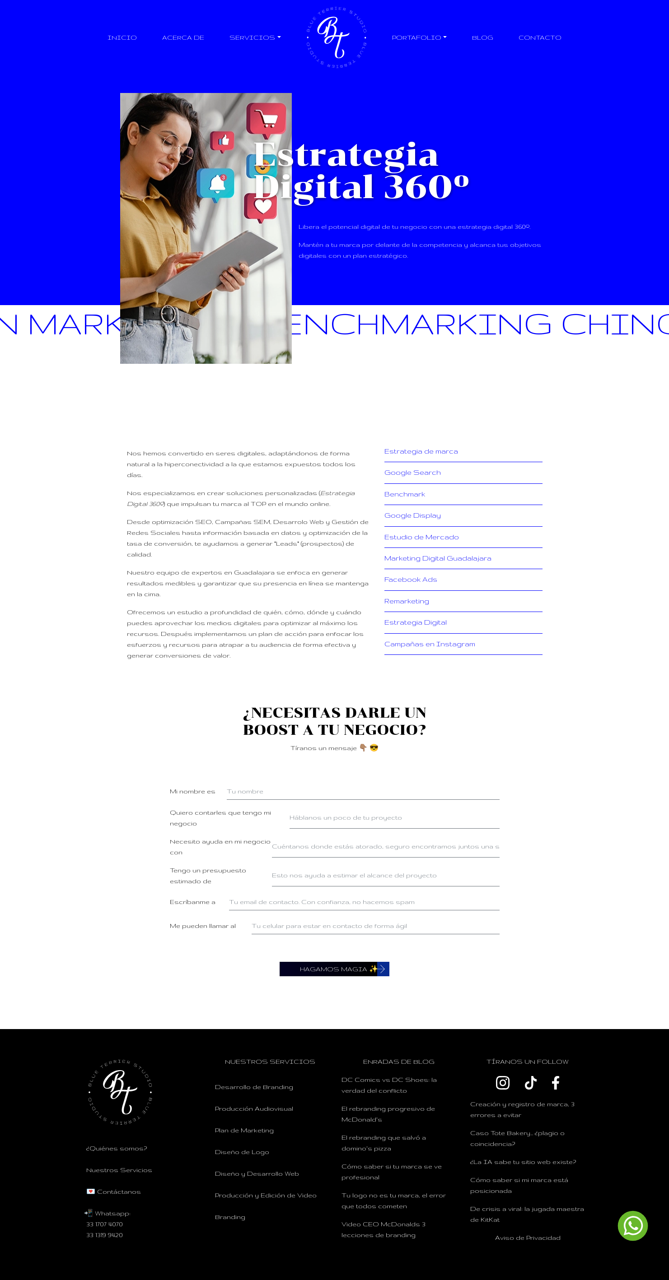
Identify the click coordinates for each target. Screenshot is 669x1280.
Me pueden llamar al (203, 925)
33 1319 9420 (104, 1234)
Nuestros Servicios (119, 1169)
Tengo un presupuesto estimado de (208, 876)
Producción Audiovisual (254, 1108)
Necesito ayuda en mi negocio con (220, 847)
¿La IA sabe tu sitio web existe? (523, 1161)
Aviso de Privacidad (528, 1237)
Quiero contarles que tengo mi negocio (220, 818)
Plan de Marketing (244, 1130)
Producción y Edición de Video (266, 1195)
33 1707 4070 (104, 1224)
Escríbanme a (192, 901)
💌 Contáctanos (113, 1191)
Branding (230, 1216)
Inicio (122, 37)
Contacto (540, 37)
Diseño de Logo (242, 1151)
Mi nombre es (192, 791)
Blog (482, 37)
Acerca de (183, 37)
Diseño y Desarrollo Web (257, 1173)
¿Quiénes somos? (116, 1148)
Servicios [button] (252, 37)
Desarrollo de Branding (254, 1086)
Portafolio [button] (416, 37)
